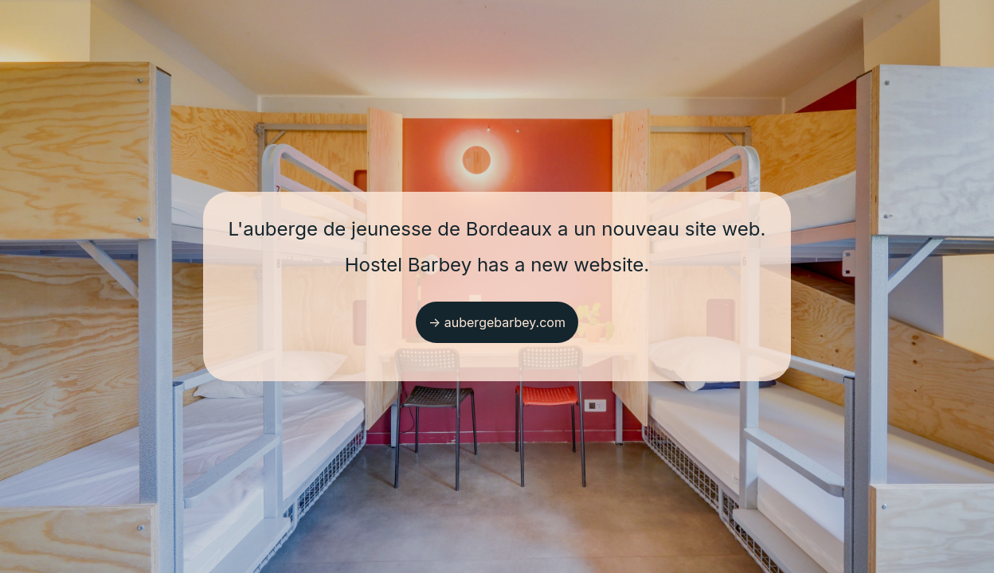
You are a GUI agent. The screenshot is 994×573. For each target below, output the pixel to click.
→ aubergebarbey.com (497, 322)
